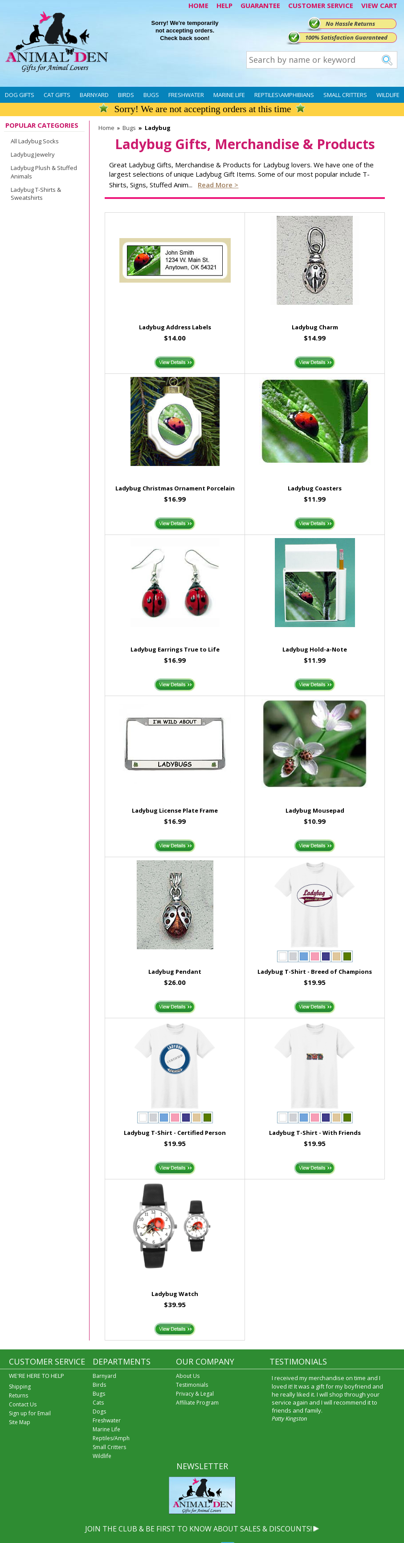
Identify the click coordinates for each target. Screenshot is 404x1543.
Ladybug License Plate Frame (175, 810)
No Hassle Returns (350, 24)
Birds (126, 95)
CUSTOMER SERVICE (320, 5)
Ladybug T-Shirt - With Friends (315, 1133)
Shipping (20, 1386)
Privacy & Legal (195, 1393)
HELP (224, 5)
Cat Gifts (57, 95)
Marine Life (229, 95)
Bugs (151, 95)
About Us (188, 1376)
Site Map (19, 1422)
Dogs (99, 1411)
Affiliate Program (197, 1402)
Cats (98, 1402)
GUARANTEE (260, 5)
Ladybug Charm (315, 327)
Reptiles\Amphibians (284, 95)
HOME (198, 5)
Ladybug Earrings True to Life (175, 649)
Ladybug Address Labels (175, 327)
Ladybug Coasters (315, 488)
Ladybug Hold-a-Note (314, 649)
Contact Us (23, 1404)
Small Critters (345, 95)
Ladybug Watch (174, 1294)
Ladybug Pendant (174, 972)
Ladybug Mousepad (315, 810)
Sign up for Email (30, 1413)
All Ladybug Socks (35, 141)
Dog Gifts (19, 95)
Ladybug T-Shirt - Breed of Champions (314, 972)
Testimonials (192, 1385)
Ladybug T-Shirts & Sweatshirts (36, 194)
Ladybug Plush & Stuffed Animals (44, 172)
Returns (18, 1395)
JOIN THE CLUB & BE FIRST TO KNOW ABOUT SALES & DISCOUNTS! (198, 1529)
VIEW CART (379, 5)
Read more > (218, 184)
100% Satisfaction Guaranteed (346, 37)
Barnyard (94, 95)
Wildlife (388, 95)
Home (106, 128)
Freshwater (186, 95)
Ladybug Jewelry (33, 154)
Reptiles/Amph (111, 1438)
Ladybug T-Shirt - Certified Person (175, 1133)
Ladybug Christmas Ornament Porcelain (175, 488)
